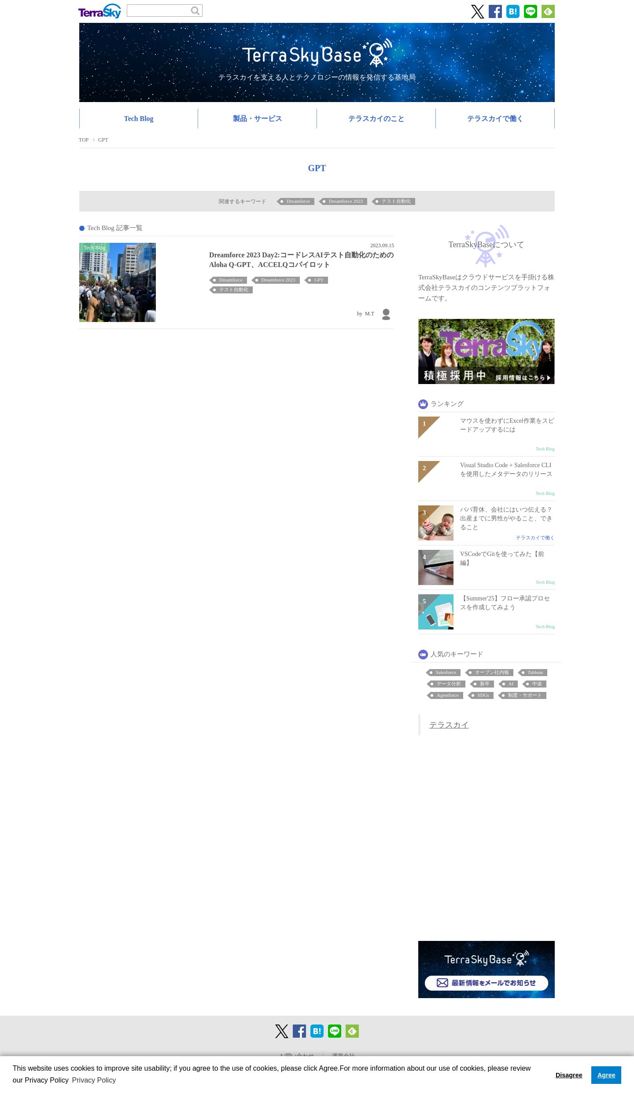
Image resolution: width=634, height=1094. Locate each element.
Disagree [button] (569, 1075)
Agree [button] (606, 1075)
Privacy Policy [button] (94, 1080)
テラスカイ (449, 725)
